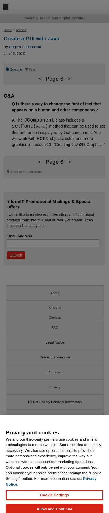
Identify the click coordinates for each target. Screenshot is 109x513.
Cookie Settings (54, 501)
